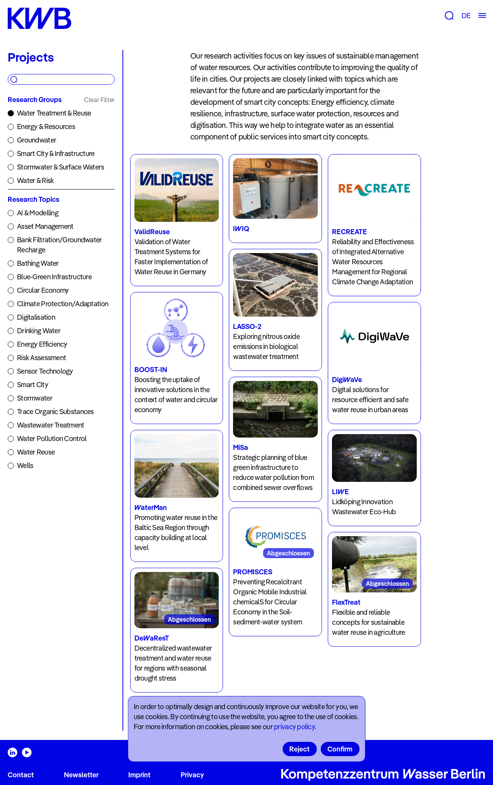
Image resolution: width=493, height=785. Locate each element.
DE (465, 15)
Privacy (192, 774)
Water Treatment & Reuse (54, 113)
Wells (25, 465)
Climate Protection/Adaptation (62, 303)
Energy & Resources (46, 126)
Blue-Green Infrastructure (54, 276)
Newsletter (81, 774)
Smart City (32, 384)
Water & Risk (35, 180)
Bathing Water (38, 263)
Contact (21, 774)
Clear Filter (99, 100)
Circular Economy (43, 290)
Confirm (339, 749)
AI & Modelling (37, 212)
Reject (299, 749)
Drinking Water (38, 330)
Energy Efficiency (42, 344)
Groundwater (36, 140)
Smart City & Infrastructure (56, 153)
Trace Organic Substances (55, 411)
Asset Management (45, 226)
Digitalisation (36, 317)
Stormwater (34, 398)
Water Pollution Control (51, 438)
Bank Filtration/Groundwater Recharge (59, 244)
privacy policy (294, 726)
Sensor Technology (45, 371)
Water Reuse (36, 452)
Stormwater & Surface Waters (60, 167)
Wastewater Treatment (50, 425)
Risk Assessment (41, 357)
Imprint (139, 774)
